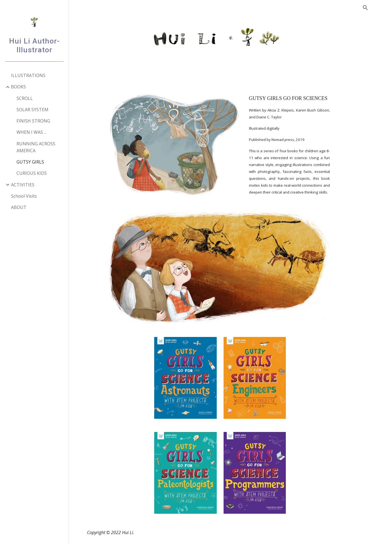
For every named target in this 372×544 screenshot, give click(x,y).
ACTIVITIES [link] (22, 185)
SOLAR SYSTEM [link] (32, 110)
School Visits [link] (24, 196)
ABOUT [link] (18, 207)
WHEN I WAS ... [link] (32, 132)
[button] (365, 7)
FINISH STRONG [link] (33, 121)
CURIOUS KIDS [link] (32, 173)
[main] (289, 145)
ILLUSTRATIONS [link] (28, 75)
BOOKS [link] (18, 87)
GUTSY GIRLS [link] (30, 162)
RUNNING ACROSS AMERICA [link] (36, 147)
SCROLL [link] (25, 98)
